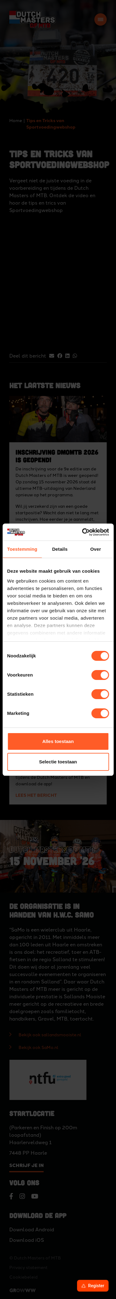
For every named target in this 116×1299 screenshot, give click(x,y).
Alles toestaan (58, 741)
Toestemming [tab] (22, 549)
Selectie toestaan (58, 761)
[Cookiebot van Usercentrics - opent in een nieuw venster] (82, 532)
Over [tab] (95, 549)
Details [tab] (59, 549)
